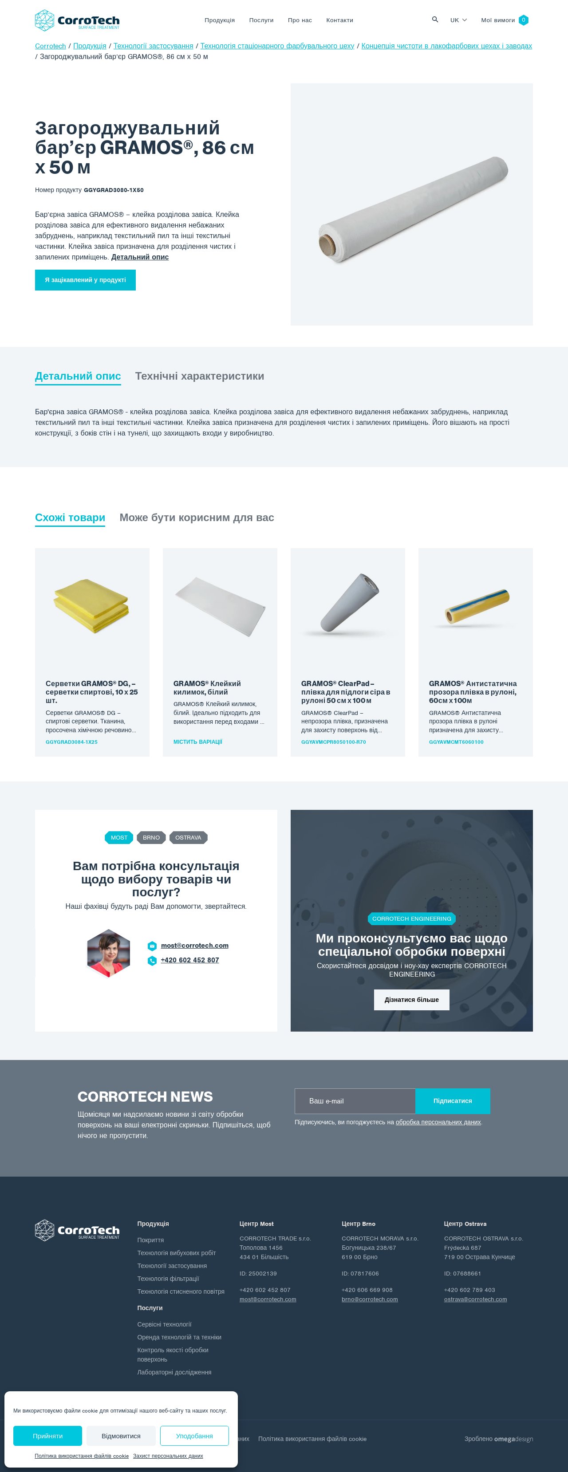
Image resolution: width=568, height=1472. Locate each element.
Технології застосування (172, 1266)
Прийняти (48, 1436)
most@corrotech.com (195, 945)
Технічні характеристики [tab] (199, 376)
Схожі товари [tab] (70, 517)
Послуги (261, 20)
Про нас (300, 20)
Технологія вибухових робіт (176, 1253)
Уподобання (194, 1436)
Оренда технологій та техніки (179, 1337)
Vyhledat (437, 20)
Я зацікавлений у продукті (85, 280)
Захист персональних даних (168, 1456)
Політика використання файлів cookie (82, 1456)
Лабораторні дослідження (174, 1372)
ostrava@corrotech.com (475, 1299)
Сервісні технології (164, 1324)
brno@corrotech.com (370, 1299)
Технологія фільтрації (168, 1279)
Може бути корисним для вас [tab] (196, 517)
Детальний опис (140, 257)
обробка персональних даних (438, 1122)
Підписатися (453, 1101)
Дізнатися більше (412, 1000)
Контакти (339, 20)
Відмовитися (121, 1436)
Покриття (150, 1240)
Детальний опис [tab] (78, 376)
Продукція (220, 20)
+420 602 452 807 (190, 960)
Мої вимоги (498, 20)
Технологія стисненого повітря (181, 1291)
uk (454, 20)
